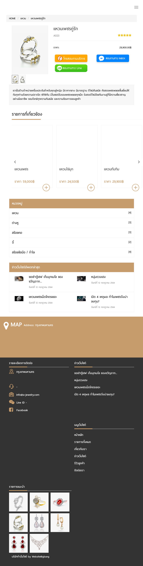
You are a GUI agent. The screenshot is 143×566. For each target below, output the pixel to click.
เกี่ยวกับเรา (80, 449)
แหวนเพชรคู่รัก (38, 18)
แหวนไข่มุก (66, 169)
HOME (12, 18)
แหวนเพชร (21, 169)
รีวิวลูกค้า (79, 463)
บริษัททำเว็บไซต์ (19, 557)
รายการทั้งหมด (82, 442)
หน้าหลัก (78, 435)
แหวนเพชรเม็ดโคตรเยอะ (43, 297)
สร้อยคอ (17, 232)
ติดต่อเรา (79, 470)
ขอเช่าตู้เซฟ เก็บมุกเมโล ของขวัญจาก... (46, 279)
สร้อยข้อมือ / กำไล (23, 252)
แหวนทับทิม (111, 169)
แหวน (23, 18)
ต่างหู (15, 223)
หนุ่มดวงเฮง (98, 277)
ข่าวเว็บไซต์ (80, 456)
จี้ (13, 242)
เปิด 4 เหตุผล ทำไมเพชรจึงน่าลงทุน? (109, 299)
